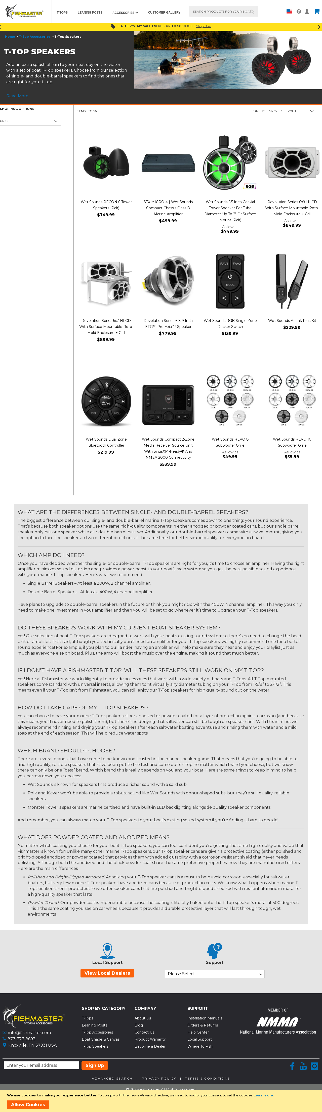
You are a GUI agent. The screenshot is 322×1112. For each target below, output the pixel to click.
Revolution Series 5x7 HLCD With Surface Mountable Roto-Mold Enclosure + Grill (106, 326)
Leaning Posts (94, 1025)
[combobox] (223, 11)
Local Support (199, 1039)
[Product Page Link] (106, 163)
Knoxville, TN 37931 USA (32, 1045)
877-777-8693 (21, 1039)
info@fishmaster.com (29, 1032)
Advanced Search (112, 1078)
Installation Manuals (204, 1018)
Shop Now (203, 26)
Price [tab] (5, 121)
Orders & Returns (202, 1025)
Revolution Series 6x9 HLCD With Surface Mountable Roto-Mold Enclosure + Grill (292, 208)
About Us (143, 1018)
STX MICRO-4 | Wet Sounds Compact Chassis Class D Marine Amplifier (168, 208)
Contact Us (144, 1032)
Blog (139, 1025)
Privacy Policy (159, 1078)
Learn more (263, 1095)
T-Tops (87, 1018)
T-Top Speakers (95, 1046)
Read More (17, 96)
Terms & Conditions (207, 1078)
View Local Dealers (107, 973)
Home (10, 36)
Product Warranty (150, 1039)
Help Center (198, 1032)
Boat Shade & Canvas (100, 1039)
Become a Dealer (150, 1046)
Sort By (258, 111)
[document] (162, 1101)
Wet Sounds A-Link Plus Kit (292, 320)
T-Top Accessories (35, 36)
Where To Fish (200, 1046)
